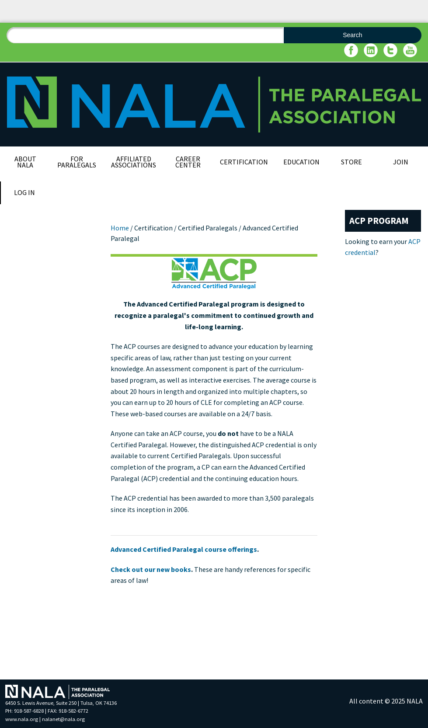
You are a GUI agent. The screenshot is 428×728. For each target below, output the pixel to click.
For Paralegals (76, 161)
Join (400, 161)
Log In (24, 192)
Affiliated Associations (133, 161)
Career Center (188, 161)
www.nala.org (21, 719)
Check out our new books (151, 569)
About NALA (25, 161)
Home (120, 227)
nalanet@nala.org (63, 719)
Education (301, 161)
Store (351, 161)
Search (352, 34)
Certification (244, 161)
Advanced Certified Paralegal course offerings (184, 549)
